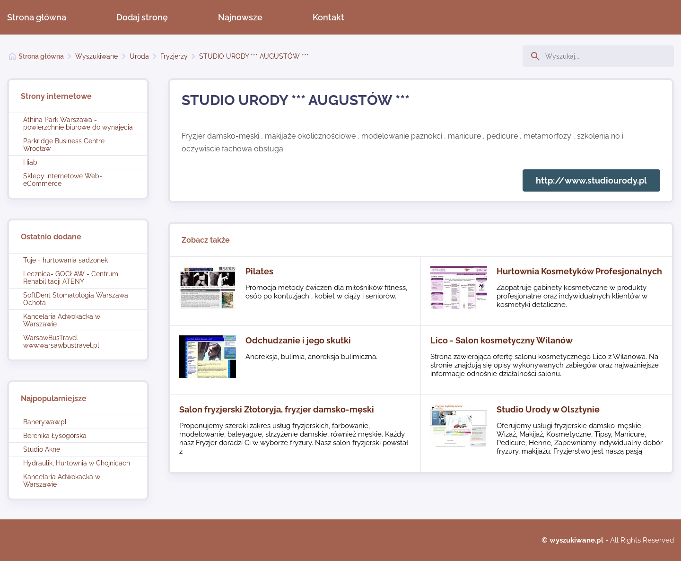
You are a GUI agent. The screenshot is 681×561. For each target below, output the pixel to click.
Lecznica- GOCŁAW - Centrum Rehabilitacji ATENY (70, 277)
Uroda (139, 56)
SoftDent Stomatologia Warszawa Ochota (75, 299)
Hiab (30, 162)
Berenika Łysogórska (55, 435)
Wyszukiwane (96, 56)
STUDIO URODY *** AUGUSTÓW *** (254, 56)
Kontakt (328, 17)
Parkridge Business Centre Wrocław (64, 144)
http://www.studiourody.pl (591, 180)
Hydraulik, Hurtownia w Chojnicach (76, 463)
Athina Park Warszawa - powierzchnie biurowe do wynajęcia (78, 123)
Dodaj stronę (142, 17)
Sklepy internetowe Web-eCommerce (62, 179)
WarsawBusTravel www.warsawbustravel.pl (61, 341)
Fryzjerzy (174, 56)
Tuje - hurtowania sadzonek (65, 260)
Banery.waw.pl (45, 422)
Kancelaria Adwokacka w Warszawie (61, 320)
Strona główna (36, 17)
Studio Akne (41, 449)
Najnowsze (240, 17)
